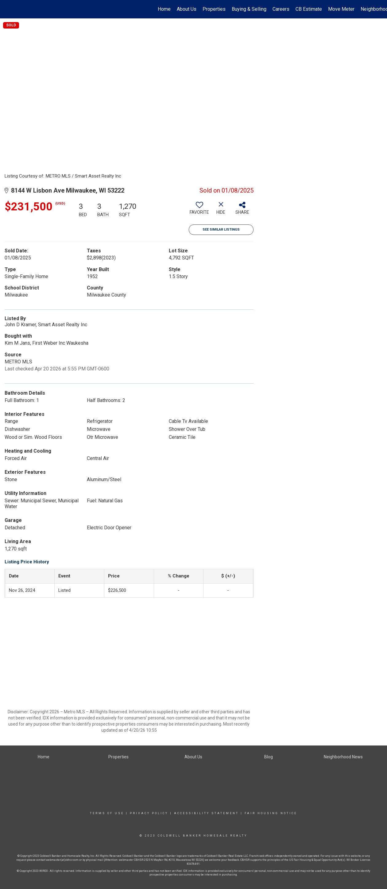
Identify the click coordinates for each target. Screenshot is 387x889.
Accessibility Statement (206, 813)
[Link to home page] (8, 9)
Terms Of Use (107, 813)
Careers (281, 9)
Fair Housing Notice (271, 813)
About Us (186, 9)
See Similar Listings (221, 230)
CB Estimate (309, 9)
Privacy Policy (149, 813)
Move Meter (341, 9)
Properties (214, 9)
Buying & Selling (249, 9)
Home (164, 9)
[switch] (199, 210)
